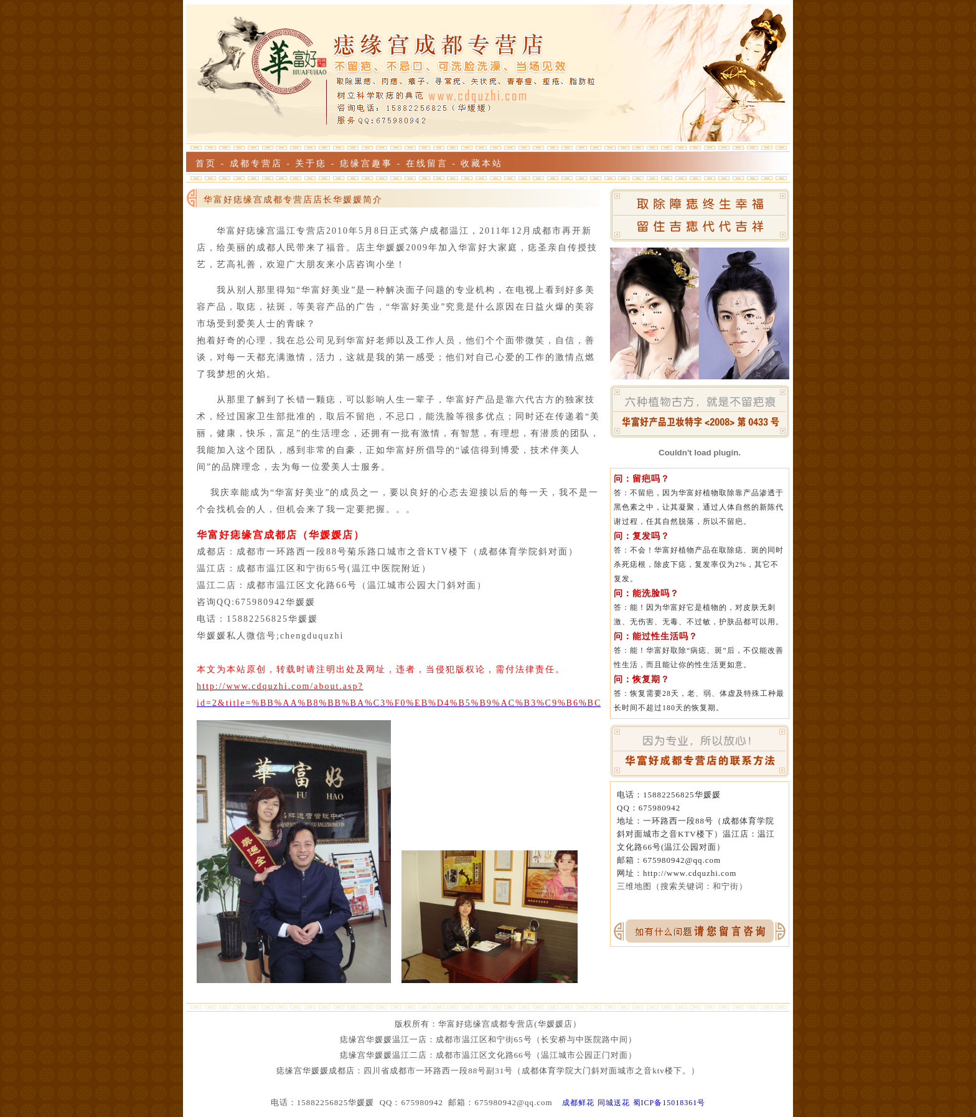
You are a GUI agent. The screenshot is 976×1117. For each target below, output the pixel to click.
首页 (206, 163)
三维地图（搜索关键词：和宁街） (682, 886)
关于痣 (311, 163)
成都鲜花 (578, 1102)
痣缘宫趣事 (366, 163)
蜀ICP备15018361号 (669, 1102)
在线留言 (427, 163)
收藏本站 (482, 163)
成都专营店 (256, 163)
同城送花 (614, 1102)
